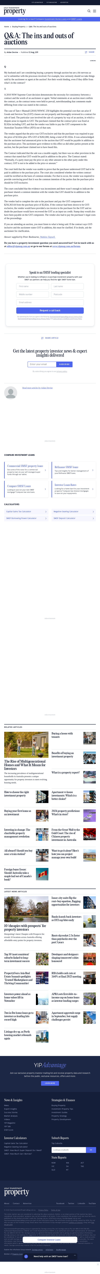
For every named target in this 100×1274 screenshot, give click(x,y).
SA (67, 1166)
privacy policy (62, 371)
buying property (18, 27)
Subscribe (64, 364)
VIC (53, 1166)
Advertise (64, 2)
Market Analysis (11, 1116)
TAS (82, 1166)
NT (67, 1170)
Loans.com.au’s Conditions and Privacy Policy (67, 319)
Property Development (61, 1119)
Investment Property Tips (62, 1109)
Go (91, 1150)
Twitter (71, 1203)
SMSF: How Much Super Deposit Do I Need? (23, 1150)
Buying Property (58, 1105)
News (6, 1105)
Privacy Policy (43, 1210)
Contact (16, 1203)
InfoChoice (49, 1249)
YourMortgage (61, 1249)
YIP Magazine (51, 2)
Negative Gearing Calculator (16, 1147)
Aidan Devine (12, 52)
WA (67, 1163)
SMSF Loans (76, 19)
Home (6, 27)
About (6, 1203)
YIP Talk (7, 1126)
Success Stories (11, 1112)
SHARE (90, 52)
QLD (53, 1170)
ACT (82, 1163)
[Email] (50, 302)
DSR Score (8, 1130)
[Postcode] (67, 294)
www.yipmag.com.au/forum (66, 246)
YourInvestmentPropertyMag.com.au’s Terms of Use (66, 316)
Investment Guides (59, 1112)
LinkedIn (81, 1203)
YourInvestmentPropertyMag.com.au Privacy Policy (34, 319)
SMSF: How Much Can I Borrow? (18, 1154)
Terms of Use (55, 1210)
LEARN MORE (50, 1083)
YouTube (92, 1203)
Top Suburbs (57, 1143)
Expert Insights (10, 1109)
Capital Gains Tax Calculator (16, 1143)
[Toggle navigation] (94, 11)
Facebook (60, 1203)
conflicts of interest (76, 1222)
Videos (7, 1119)
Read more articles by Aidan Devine (37, 388)
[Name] (32, 286)
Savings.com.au (37, 1249)
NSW (54, 1163)
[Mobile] (32, 294)
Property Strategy (59, 1116)
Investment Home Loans (56, 19)
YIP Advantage (37, 2)
